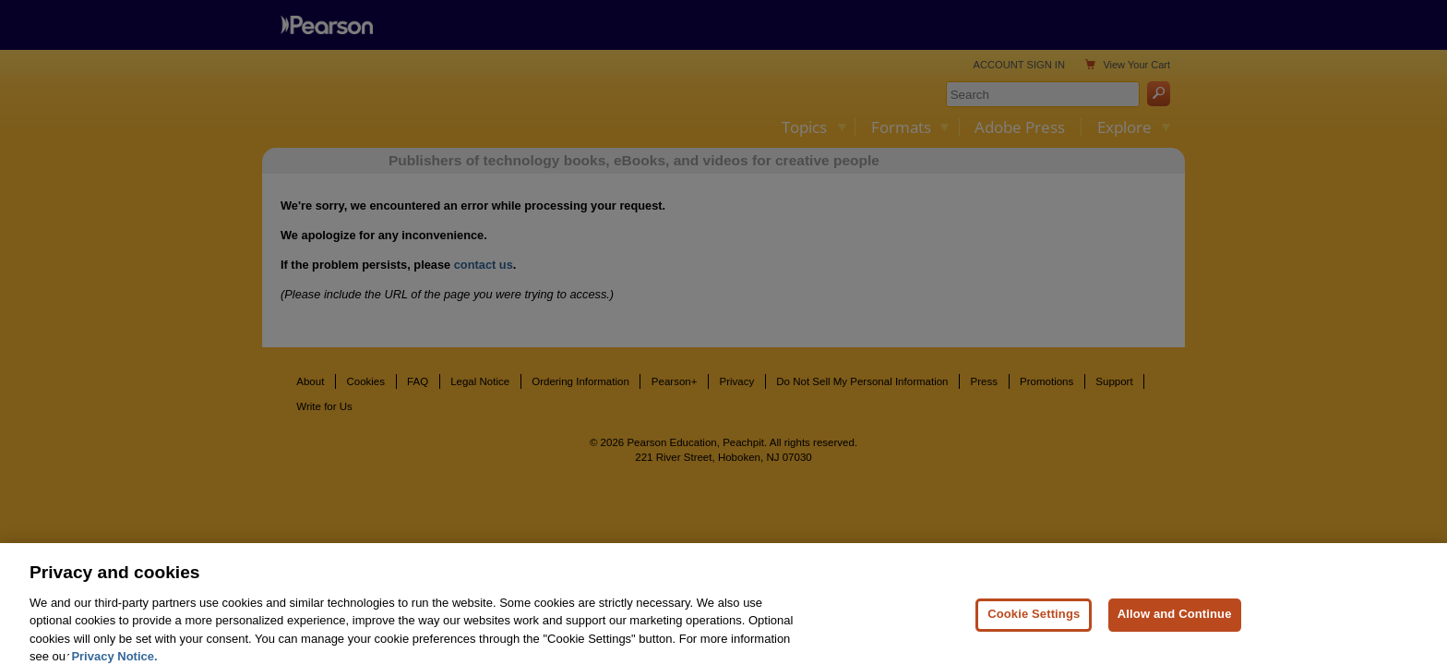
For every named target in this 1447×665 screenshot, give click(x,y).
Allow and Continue (1175, 626)
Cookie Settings (1033, 626)
